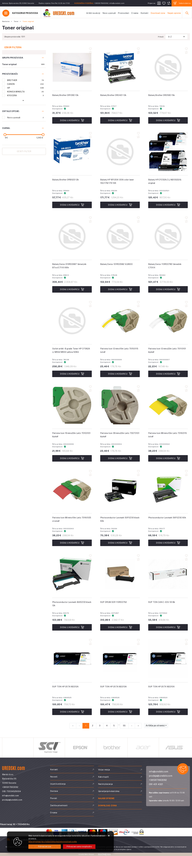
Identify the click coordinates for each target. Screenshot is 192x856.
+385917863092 (101, 3)
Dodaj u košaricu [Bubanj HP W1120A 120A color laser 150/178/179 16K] (120, 204)
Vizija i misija (104, 770)
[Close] (44, 846)
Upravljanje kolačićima (108, 791)
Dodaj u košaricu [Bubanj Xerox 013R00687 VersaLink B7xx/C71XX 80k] (72, 289)
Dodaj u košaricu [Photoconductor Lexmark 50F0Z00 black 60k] (120, 542)
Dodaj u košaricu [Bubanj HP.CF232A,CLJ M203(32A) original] (168, 204)
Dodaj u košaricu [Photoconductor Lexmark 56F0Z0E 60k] (168, 542)
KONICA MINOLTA (25, 92)
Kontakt (144, 13)
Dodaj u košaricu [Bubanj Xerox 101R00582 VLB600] (120, 289)
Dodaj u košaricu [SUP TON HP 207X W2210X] (168, 711)
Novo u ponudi (109, 13)
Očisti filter (24, 151)
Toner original (9, 64)
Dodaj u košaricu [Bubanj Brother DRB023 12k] (72, 204)
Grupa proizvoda (12, 57)
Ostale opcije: (10, 111)
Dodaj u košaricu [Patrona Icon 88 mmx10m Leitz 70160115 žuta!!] (168, 458)
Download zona (158, 13)
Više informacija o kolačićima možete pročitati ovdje (52, 842)
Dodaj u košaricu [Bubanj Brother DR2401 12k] (120, 120)
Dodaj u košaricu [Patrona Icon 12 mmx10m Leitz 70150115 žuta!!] (120, 373)
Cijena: (6, 128)
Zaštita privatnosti (58, 805)
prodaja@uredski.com (12, 800)
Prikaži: (161, 37)
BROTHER (25, 80)
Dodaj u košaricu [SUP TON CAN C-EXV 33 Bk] (168, 627)
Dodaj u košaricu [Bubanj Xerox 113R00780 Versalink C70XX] (168, 289)
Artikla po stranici (155, 725)
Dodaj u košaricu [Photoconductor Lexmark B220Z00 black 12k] (72, 627)
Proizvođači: (10, 74)
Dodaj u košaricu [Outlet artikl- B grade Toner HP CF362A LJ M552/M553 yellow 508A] (72, 373)
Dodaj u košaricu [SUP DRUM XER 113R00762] (120, 627)
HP (25, 88)
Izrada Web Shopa (86, 854)
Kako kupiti (103, 777)
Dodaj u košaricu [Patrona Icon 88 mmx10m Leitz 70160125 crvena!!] (72, 542)
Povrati (53, 798)
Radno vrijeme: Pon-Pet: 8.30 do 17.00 (54, 3)
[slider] (5, 134)
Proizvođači (123, 13)
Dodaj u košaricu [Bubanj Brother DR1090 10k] (72, 120)
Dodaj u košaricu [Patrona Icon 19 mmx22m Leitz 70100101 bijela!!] (72, 458)
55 (124, 725)
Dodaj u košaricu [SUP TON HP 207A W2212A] (72, 711)
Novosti (53, 777)
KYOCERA (25, 95)
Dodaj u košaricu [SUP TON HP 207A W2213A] (120, 711)
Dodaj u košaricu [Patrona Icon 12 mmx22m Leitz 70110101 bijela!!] (168, 373)
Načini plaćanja (105, 784)
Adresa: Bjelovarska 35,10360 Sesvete (18, 3)
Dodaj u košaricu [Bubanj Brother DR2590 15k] (168, 120)
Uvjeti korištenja (58, 784)
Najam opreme (174, 13)
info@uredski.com (116, 3)
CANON (25, 84)
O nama (134, 13)
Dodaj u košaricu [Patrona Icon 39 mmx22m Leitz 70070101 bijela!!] (120, 458)
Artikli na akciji (93, 13)
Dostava (54, 791)
